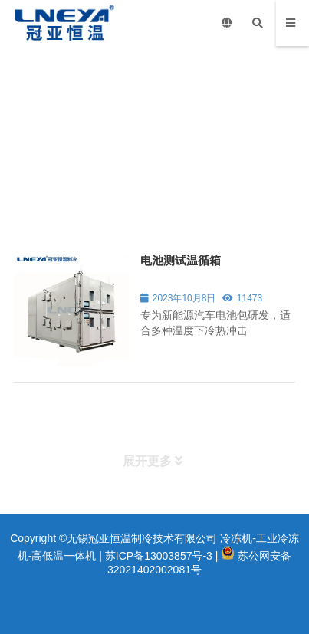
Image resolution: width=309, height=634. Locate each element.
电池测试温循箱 (180, 260)
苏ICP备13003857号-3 (158, 556)
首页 (23, 184)
